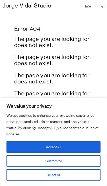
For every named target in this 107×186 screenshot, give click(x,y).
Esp (101, 6)
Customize (53, 161)
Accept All (53, 147)
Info (88, 6)
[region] (53, 142)
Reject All (54, 175)
